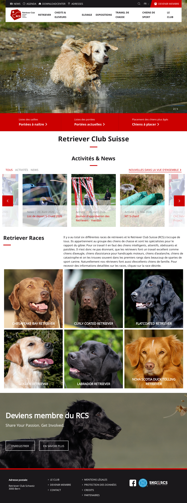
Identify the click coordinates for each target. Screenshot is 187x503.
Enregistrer (20, 446)
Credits (89, 490)
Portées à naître (31, 124)
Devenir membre (60, 484)
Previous (7, 200)
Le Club (54, 479)
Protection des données (100, 484)
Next (179, 200)
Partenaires (92, 495)
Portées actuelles (88, 124)
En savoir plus (53, 446)
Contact (55, 490)
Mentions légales (95, 479)
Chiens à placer (144, 124)
